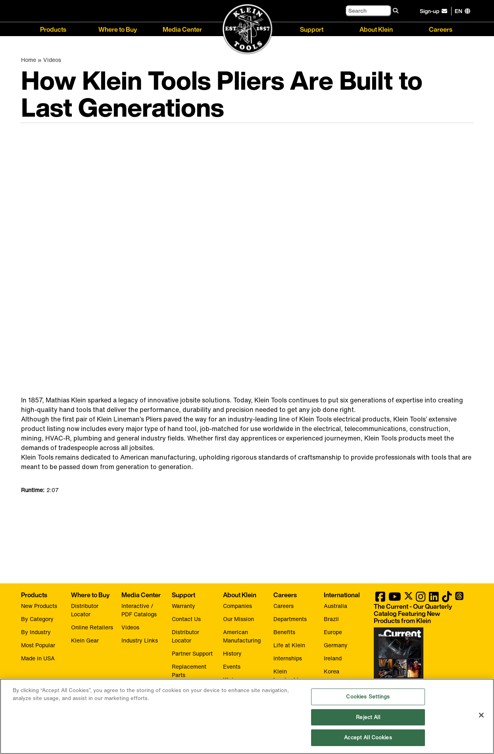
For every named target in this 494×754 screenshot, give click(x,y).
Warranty (183, 606)
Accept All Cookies (368, 737)
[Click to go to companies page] (458, 11)
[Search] (368, 10)
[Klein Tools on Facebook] (380, 598)
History (232, 653)
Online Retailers (92, 627)
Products (53, 29)
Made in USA (38, 658)
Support (311, 29)
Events (231, 666)
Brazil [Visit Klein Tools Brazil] (331, 619)
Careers (440, 29)
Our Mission (238, 619)
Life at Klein (289, 645)
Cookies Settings (368, 696)
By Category (37, 619)
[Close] (481, 715)
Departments (290, 619)
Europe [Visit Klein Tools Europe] (333, 632)
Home (28, 60)
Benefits (284, 632)
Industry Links (139, 640)
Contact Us (186, 619)
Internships (287, 658)
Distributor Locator (84, 610)
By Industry (36, 632)
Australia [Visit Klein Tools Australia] (335, 606)
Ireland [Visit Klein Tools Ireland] (333, 658)
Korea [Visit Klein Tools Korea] (331, 671)
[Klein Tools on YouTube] (394, 598)
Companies (237, 606)
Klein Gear (85, 640)
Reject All (368, 717)
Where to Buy (117, 29)
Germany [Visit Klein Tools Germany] (336, 645)
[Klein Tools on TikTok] (447, 598)
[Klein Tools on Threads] (459, 598)
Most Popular (38, 645)
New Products (39, 606)
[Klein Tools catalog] (419, 613)
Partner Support (192, 653)
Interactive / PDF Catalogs (139, 610)
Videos (52, 60)
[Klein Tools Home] (247, 29)
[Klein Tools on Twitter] (408, 598)
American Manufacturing (242, 636)
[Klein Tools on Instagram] (421, 598)
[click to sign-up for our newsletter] (435, 11)
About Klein (376, 29)
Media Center (182, 29)
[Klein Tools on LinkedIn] (434, 598)
